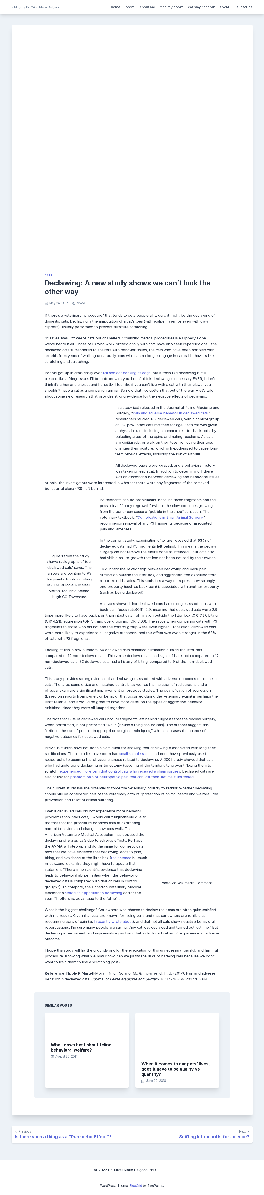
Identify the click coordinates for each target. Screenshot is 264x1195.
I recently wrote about (113, 921)
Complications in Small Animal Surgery (170, 517)
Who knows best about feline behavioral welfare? (81, 1047)
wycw (81, 303)
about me (147, 7)
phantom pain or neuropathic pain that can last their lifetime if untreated (132, 777)
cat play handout (201, 7)
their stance (121, 858)
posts (130, 7)
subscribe (245, 7)
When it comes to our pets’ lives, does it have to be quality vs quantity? (175, 1069)
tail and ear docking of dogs (126, 373)
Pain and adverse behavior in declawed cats (170, 413)
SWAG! (225, 7)
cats (49, 275)
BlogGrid (136, 1185)
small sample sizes (134, 754)
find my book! (171, 7)
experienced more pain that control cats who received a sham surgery (120, 771)
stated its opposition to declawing (93, 893)
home (115, 7)
